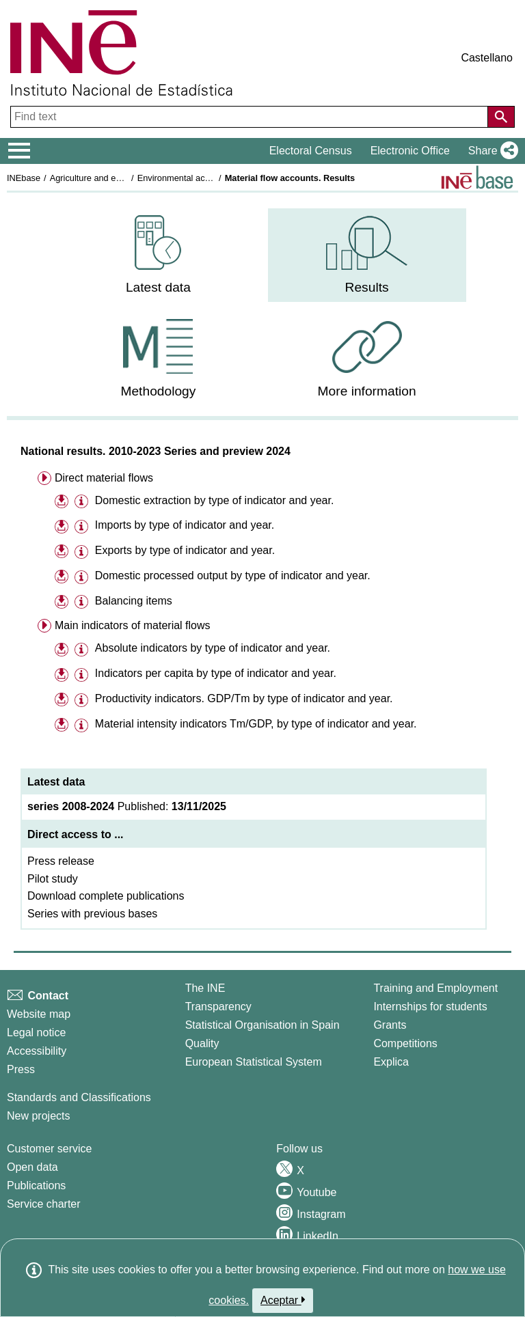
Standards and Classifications (79, 1097)
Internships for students (430, 1006)
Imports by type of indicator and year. (184, 525)
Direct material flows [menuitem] (104, 478)
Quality (202, 1043)
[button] (490, 151)
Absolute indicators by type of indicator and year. (211, 648)
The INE (205, 988)
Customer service (49, 1148)
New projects (38, 1116)
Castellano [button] (487, 58)
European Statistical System (253, 1062)
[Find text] (250, 117)
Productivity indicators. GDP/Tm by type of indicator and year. (244, 698)
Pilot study (52, 879)
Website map (38, 1014)
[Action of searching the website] (501, 117)
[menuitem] (158, 255)
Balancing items (133, 601)
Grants (389, 1025)
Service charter (44, 1204)
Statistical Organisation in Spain (262, 1025)
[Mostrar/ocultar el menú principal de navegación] (19, 151)
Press (21, 1069)
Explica (391, 1062)
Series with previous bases (92, 913)
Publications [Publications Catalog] (36, 1185)
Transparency (218, 1006)
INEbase (23, 178)
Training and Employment (435, 988)
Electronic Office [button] (410, 150)
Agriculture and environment (104, 178)
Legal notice (36, 1032)
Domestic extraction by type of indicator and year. (214, 500)
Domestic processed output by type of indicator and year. (233, 575)
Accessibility (36, 1051)
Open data (32, 1167)
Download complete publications (105, 896)
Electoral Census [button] (310, 150)
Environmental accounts (184, 178)
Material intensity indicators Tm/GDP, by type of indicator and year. (256, 724)
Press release (60, 861)
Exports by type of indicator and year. (185, 550)
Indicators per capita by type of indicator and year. (215, 673)
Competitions (405, 1043)
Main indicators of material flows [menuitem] (133, 625)
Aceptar (282, 1300)
